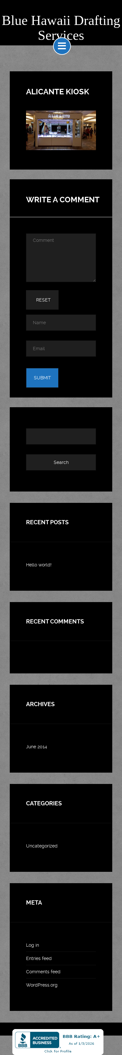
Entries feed (39, 958)
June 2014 (36, 746)
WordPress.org (42, 985)
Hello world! (38, 564)
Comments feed (43, 971)
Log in (32, 945)
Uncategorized (42, 845)
